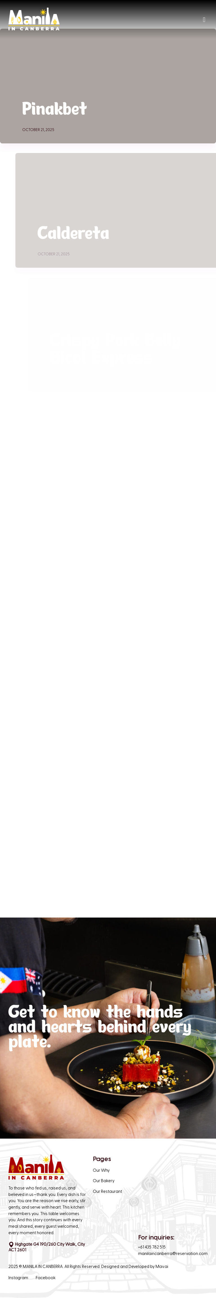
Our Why (101, 1170)
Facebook (46, 1278)
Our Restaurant (107, 1191)
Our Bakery (103, 1181)
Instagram (18, 1278)
